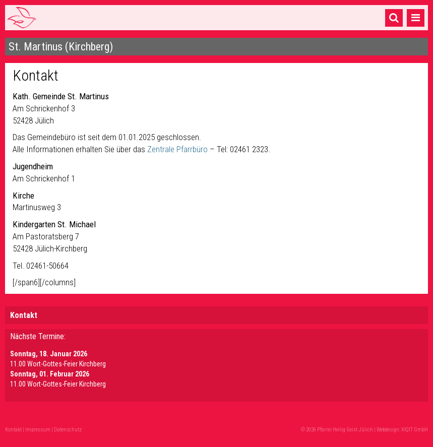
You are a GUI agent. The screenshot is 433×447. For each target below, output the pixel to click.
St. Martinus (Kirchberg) (61, 46)
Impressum (37, 429)
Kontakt (23, 315)
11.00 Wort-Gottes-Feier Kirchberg (58, 364)
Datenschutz (68, 429)
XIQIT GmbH (414, 429)
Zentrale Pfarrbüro (178, 149)
